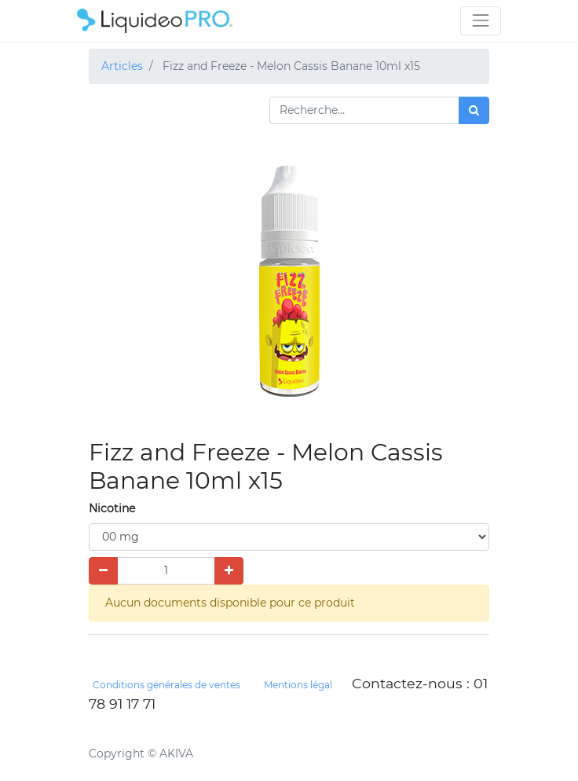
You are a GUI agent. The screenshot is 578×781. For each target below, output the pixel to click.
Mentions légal (298, 685)
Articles (122, 66)
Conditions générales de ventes (166, 685)
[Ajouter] (228, 571)
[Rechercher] (474, 110)
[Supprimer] (103, 571)
